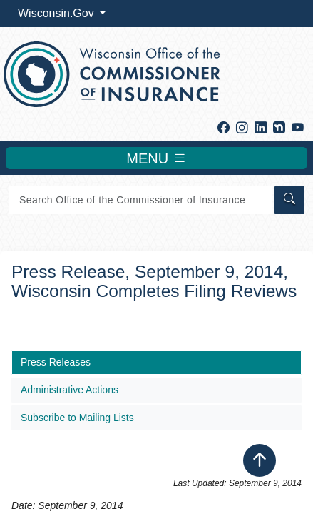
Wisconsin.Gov (57, 13)
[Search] (140, 200)
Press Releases (56, 362)
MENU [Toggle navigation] (156, 158)
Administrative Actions (69, 389)
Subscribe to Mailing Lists (77, 417)
